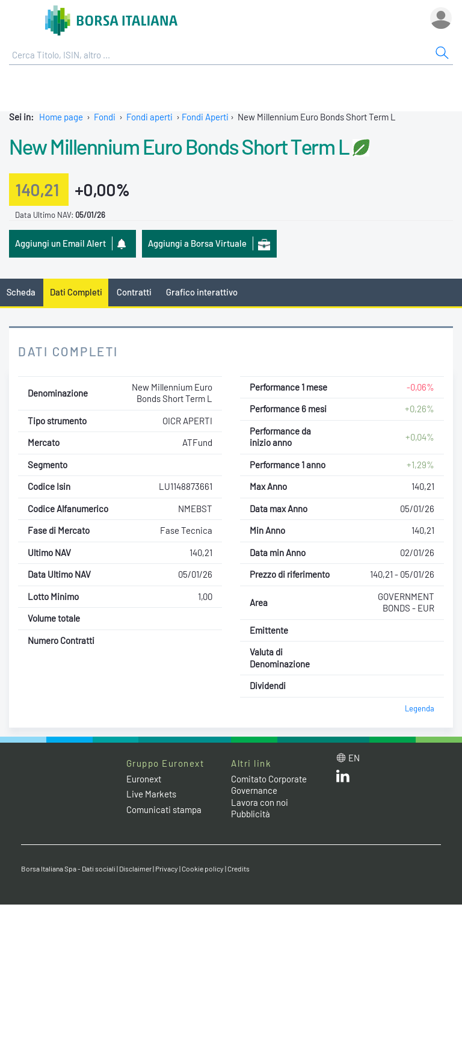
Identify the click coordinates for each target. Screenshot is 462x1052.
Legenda (419, 708)
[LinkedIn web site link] (343, 778)
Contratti (134, 291)
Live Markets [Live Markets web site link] (151, 793)
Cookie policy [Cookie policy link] (203, 868)
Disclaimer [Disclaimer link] (135, 868)
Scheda (21, 291)
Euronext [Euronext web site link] (143, 778)
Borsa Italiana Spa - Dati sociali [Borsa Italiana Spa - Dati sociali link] (68, 868)
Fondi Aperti (205, 116)
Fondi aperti (149, 116)
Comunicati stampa (164, 809)
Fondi (105, 116)
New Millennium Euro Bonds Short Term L (179, 146)
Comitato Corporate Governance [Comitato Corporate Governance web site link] (269, 784)
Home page (61, 116)
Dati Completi (76, 291)
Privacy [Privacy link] (166, 868)
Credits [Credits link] (238, 868)
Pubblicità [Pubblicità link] (250, 813)
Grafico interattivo (202, 291)
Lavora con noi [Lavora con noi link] (259, 802)
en (354, 757)
